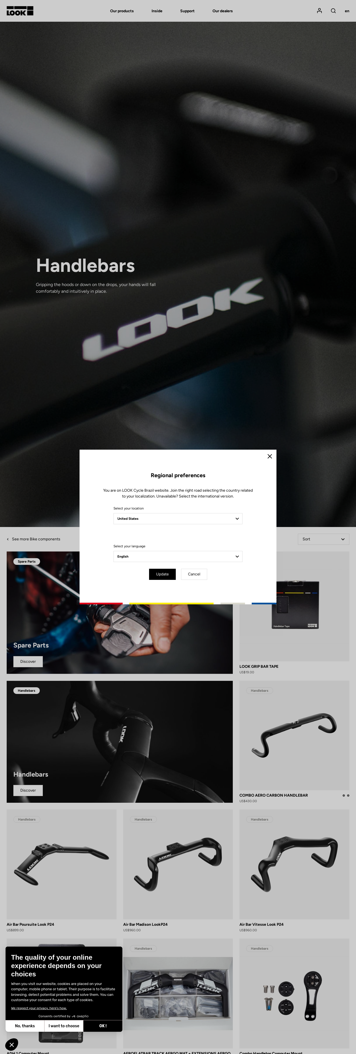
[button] (11, 1044)
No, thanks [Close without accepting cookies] (25, 1026)
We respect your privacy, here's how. (39, 1008)
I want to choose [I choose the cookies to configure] (64, 1026)
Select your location (128, 508)
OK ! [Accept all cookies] (103, 1026)
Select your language (129, 546)
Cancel (194, 574)
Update (162, 574)
